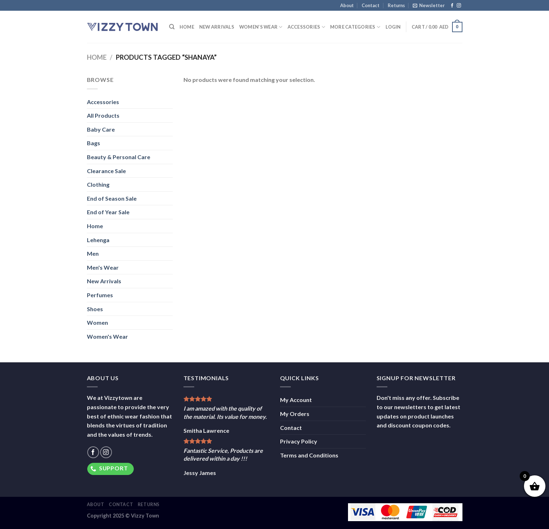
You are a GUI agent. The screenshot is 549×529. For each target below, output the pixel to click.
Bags (93, 142)
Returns (396, 5)
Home (187, 27)
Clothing (98, 184)
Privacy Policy (298, 441)
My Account (296, 399)
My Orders (294, 413)
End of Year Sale (108, 212)
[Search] (172, 27)
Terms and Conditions (309, 455)
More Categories (355, 27)
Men (93, 253)
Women (97, 322)
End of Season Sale (112, 198)
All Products (103, 115)
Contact (370, 5)
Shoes (95, 308)
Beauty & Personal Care (118, 156)
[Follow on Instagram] (459, 5)
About (347, 5)
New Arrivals (216, 27)
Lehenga (98, 239)
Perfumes (100, 295)
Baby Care (101, 129)
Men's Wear (103, 267)
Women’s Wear (261, 27)
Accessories (306, 27)
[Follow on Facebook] (452, 5)
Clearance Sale (106, 170)
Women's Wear (107, 336)
